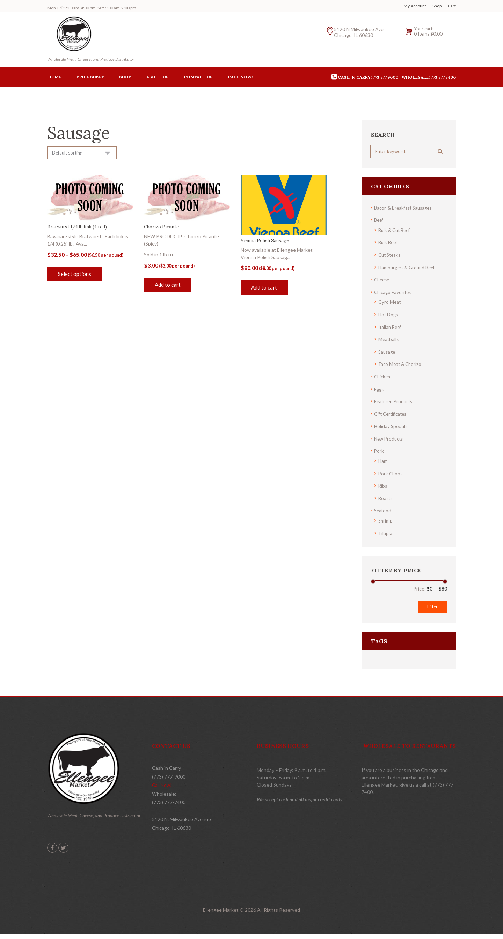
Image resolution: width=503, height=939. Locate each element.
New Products (390, 437)
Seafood (383, 507)
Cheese (382, 280)
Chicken (383, 375)
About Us (157, 78)
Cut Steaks (390, 256)
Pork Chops (391, 471)
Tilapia (385, 529)
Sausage (387, 351)
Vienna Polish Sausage (266, 242)
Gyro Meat (390, 302)
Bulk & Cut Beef (395, 231)
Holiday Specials (391, 424)
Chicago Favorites (393, 292)
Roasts (386, 495)
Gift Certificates (392, 412)
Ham (383, 458)
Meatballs (389, 339)
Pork (379, 449)
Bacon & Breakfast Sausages (405, 209)
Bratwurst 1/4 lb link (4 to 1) (80, 229)
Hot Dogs (388, 314)
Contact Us (198, 78)
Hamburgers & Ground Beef (408, 268)
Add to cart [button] (169, 287)
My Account (415, 5)
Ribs (383, 483)
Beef (379, 222)
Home (54, 78)
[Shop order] (84, 154)
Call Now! (240, 78)
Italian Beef (390, 327)
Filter (431, 603)
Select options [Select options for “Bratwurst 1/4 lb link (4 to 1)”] (76, 276)
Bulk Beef (388, 244)
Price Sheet (90, 78)
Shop (437, 5)
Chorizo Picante (163, 229)
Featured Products (394, 400)
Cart (452, 5)
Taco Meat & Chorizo (401, 363)
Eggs (379, 388)
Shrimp (385, 517)
